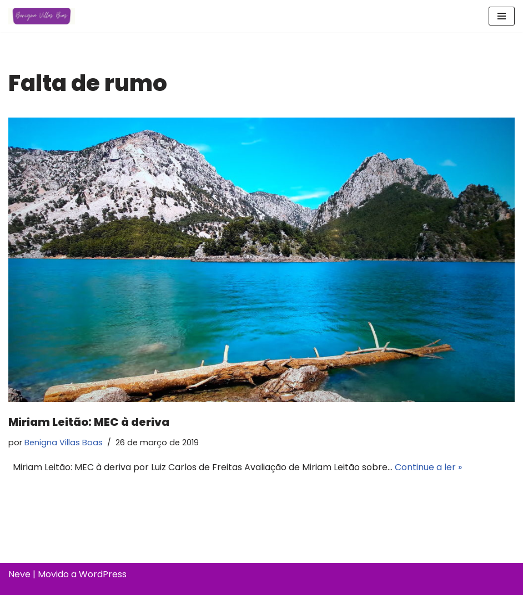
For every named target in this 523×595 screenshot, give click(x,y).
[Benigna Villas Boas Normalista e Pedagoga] (41, 16)
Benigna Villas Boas (63, 442)
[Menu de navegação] (502, 16)
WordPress (103, 574)
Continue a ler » (428, 467)
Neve (19, 574)
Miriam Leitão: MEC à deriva (88, 422)
